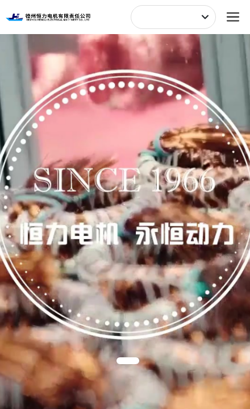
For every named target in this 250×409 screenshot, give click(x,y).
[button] (127, 360)
